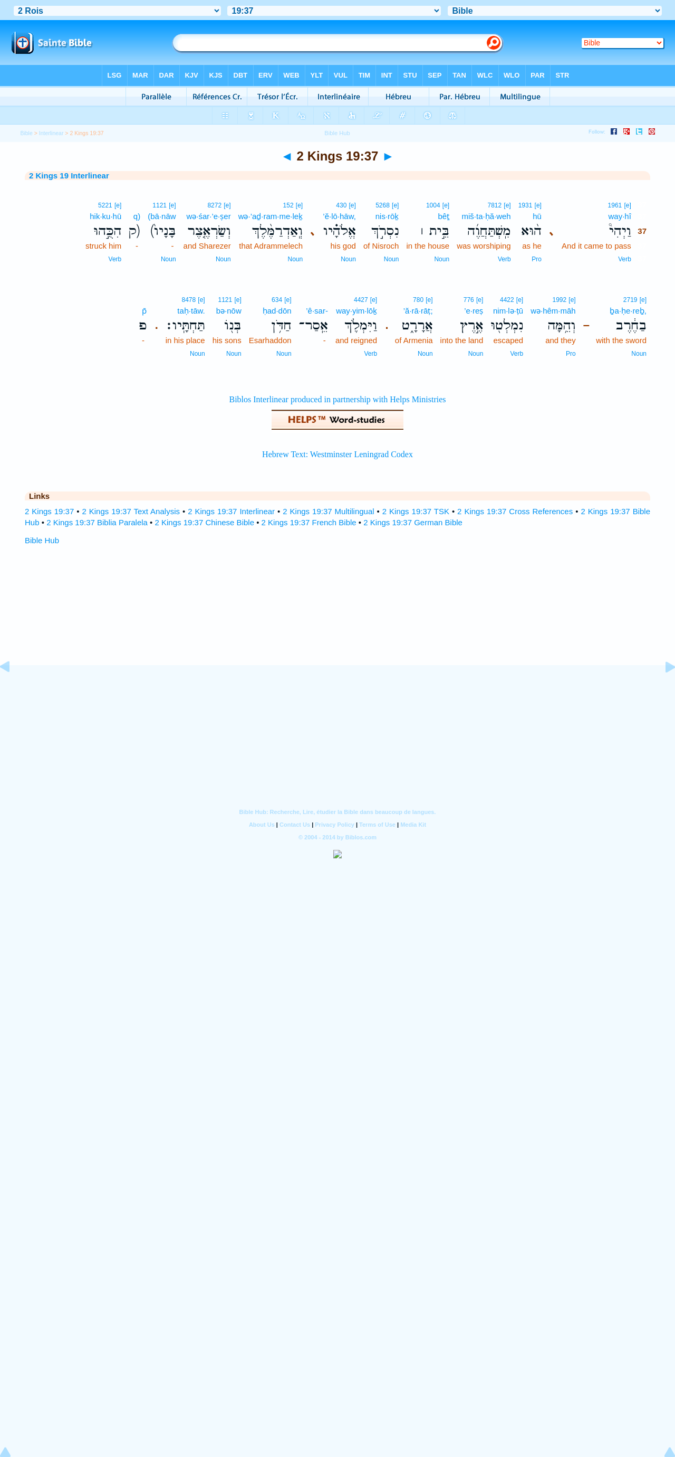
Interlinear (51, 133)
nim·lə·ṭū (508, 310)
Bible (26, 133)
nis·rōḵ (387, 216)
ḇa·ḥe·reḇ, (628, 310)
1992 (559, 300)
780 (418, 300)
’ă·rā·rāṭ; (418, 310)
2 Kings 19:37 (49, 511)
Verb (624, 259)
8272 (214, 205)
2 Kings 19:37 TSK (415, 511)
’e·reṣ (473, 310)
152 (288, 205)
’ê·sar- (317, 310)
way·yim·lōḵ (356, 310)
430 (341, 205)
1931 (525, 205)
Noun (441, 259)
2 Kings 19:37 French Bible (309, 522)
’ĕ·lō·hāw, (339, 216)
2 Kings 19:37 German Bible (412, 522)
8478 (188, 300)
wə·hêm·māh (553, 310)
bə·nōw (229, 310)
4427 (361, 300)
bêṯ (443, 216)
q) (136, 216)
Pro (537, 259)
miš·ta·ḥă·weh (485, 216)
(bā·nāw (162, 216)
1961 (615, 205)
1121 (159, 205)
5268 (382, 205)
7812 (494, 205)
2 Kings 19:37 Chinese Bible (204, 522)
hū (537, 216)
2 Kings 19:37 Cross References (515, 511)
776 (469, 300)
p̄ (144, 310)
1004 (433, 205)
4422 (507, 300)
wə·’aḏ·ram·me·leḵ (270, 216)
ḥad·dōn (277, 310)
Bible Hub (42, 540)
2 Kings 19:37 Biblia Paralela (97, 522)
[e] (627, 205)
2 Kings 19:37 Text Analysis (130, 511)
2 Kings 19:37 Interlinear (231, 511)
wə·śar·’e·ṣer (208, 216)
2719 (630, 300)
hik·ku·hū (105, 216)
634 (277, 300)
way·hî (619, 216)
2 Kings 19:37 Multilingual (328, 511)
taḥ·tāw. (191, 310)
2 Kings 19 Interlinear (69, 175)
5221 (105, 205)
